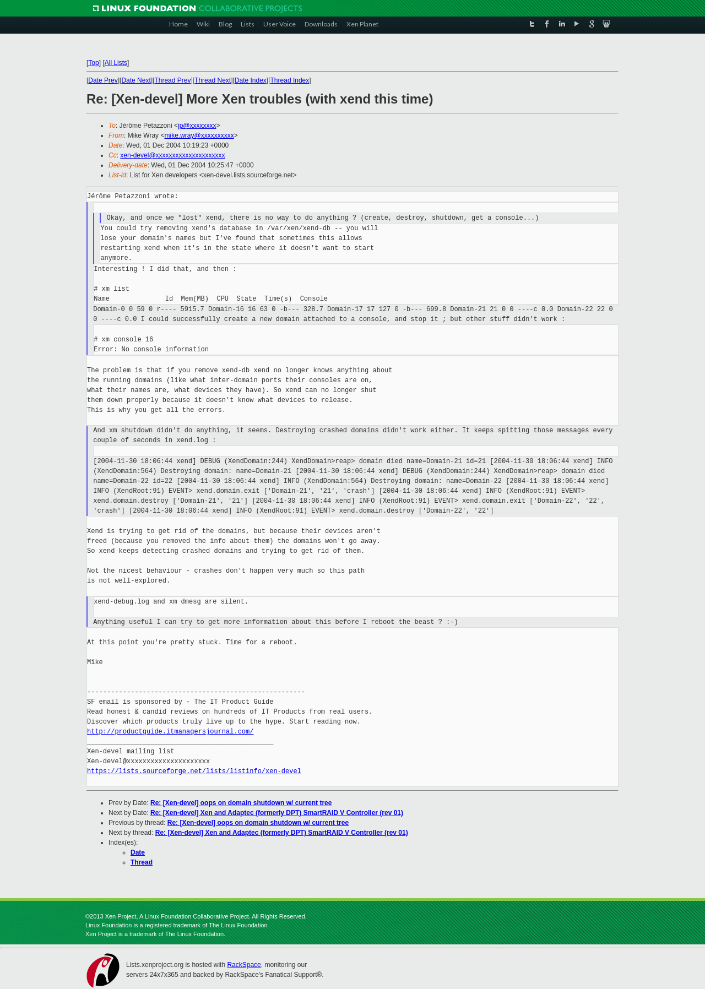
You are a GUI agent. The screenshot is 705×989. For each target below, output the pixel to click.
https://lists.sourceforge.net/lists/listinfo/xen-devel (194, 771)
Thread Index (290, 80)
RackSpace (244, 965)
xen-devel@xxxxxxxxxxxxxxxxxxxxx (172, 155)
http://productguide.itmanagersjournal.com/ (170, 731)
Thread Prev (172, 80)
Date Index (251, 80)
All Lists (116, 63)
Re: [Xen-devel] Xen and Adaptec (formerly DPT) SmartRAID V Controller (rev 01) (276, 813)
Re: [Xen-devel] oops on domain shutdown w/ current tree (241, 803)
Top (93, 63)
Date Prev (102, 80)
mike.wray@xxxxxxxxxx (199, 135)
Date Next (135, 80)
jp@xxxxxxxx (197, 125)
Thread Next (212, 80)
